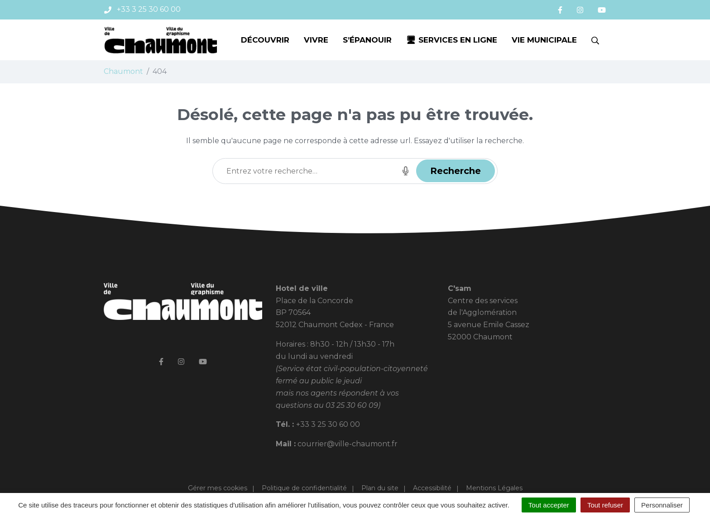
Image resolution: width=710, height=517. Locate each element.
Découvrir (265, 39)
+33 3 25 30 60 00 (328, 424)
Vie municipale (544, 39)
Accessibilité (432, 488)
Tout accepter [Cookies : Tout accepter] (548, 505)
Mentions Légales (494, 488)
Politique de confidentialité (304, 488)
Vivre (316, 39)
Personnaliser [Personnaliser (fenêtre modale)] (662, 505)
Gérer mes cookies (217, 488)
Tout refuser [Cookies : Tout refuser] (605, 505)
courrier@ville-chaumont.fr (347, 444)
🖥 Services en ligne (451, 39)
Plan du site (379, 488)
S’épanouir (367, 39)
